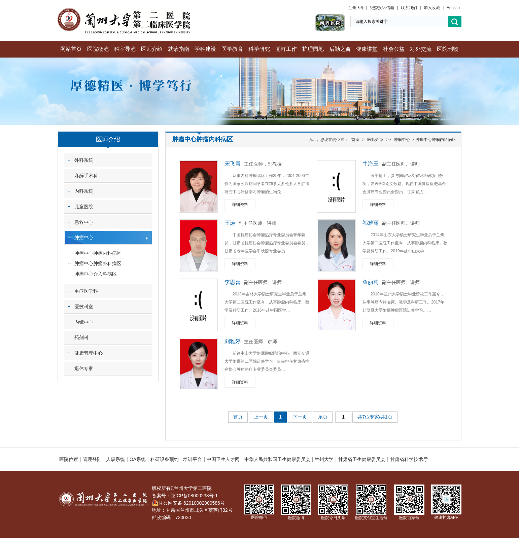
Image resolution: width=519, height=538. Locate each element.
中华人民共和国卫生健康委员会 (277, 459)
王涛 (229, 223)
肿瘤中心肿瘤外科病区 (98, 263)
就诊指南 (178, 49)
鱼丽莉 (370, 282)
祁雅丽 (370, 223)
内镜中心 (83, 322)
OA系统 (138, 459)
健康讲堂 (367, 49)
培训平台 (192, 459)
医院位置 (68, 459)
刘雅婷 (232, 341)
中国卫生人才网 (223, 459)
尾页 (322, 417)
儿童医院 (83, 206)
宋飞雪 (232, 164)
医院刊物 (447, 49)
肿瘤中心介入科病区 (95, 274)
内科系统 (83, 191)
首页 (355, 139)
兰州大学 (356, 7)
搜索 (454, 22)
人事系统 (115, 459)
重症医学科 (86, 291)
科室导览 (125, 49)
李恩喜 (232, 282)
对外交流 (420, 49)
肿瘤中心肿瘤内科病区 (98, 253)
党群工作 (286, 49)
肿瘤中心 (83, 237)
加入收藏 (432, 7)
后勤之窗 (340, 49)
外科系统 (83, 160)
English (453, 7)
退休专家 (83, 368)
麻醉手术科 (86, 175)
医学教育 (232, 49)
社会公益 (394, 49)
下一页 (300, 417)
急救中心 (83, 222)
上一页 (261, 417)
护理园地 (313, 49)
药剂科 (81, 337)
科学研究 (259, 49)
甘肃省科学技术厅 (409, 459)
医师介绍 (152, 49)
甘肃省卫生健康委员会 (361, 459)
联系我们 (409, 7)
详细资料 (240, 204)
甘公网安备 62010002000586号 (188, 503)
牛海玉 (370, 164)
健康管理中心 (88, 353)
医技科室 (83, 306)
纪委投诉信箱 (382, 7)
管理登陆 (92, 459)
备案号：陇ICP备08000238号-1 (185, 495)
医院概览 (98, 49)
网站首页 (71, 49)
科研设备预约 (164, 459)
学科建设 (205, 49)
